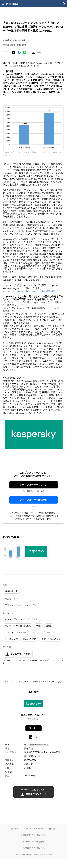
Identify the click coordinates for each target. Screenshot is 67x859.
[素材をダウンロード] (33, 52)
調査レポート (11, 591)
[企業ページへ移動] (33, 704)
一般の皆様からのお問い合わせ (33, 848)
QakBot (35, 619)
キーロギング (11, 639)
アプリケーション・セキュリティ (21, 605)
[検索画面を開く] (64, 4)
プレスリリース (21, 681)
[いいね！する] (5, 52)
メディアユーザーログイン (33, 485)
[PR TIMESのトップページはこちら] (12, 3)
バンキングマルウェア (15, 619)
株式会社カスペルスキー (43, 681)
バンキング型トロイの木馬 (18, 626)
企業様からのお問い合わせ (34, 841)
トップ (7, 681)
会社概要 (14, 828)
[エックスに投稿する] (13, 52)
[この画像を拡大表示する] (13, 551)
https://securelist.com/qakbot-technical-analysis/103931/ (29, 291)
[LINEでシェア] (24, 52)
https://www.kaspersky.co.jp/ (36, 745)
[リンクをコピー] (38, 52)
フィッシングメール (41, 632)
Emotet (49, 626)
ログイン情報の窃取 (51, 639)
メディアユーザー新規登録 (33, 500)
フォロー (33, 728)
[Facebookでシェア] (19, 52)
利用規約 (52, 828)
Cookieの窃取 (29, 639)
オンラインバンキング (15, 632)
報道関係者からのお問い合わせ (33, 835)
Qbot (38, 626)
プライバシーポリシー (33, 828)
